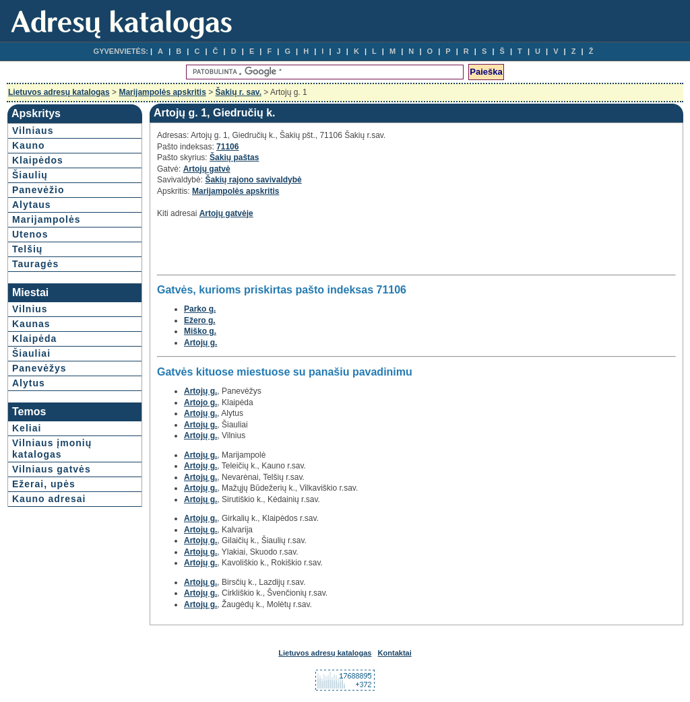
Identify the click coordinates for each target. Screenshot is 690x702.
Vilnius (30, 309)
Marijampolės (46, 219)
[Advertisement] (314, 250)
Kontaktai (395, 653)
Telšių (27, 249)
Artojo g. (200, 402)
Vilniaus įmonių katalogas (52, 448)
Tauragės (35, 263)
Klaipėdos (37, 160)
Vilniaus (32, 130)
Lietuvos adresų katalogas (59, 92)
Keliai (26, 428)
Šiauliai (31, 353)
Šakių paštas (234, 157)
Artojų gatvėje (226, 213)
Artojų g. (200, 342)
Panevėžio (38, 189)
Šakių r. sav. (239, 92)
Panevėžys (39, 368)
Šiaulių (30, 175)
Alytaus (31, 204)
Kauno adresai (49, 498)
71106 (227, 146)
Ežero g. (200, 320)
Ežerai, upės (43, 484)
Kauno (28, 145)
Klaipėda (34, 338)
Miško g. (200, 331)
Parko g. (200, 309)
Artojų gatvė (206, 169)
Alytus (28, 383)
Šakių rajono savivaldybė (253, 179)
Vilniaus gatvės (51, 469)
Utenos (30, 234)
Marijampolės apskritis (162, 92)
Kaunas (31, 323)
